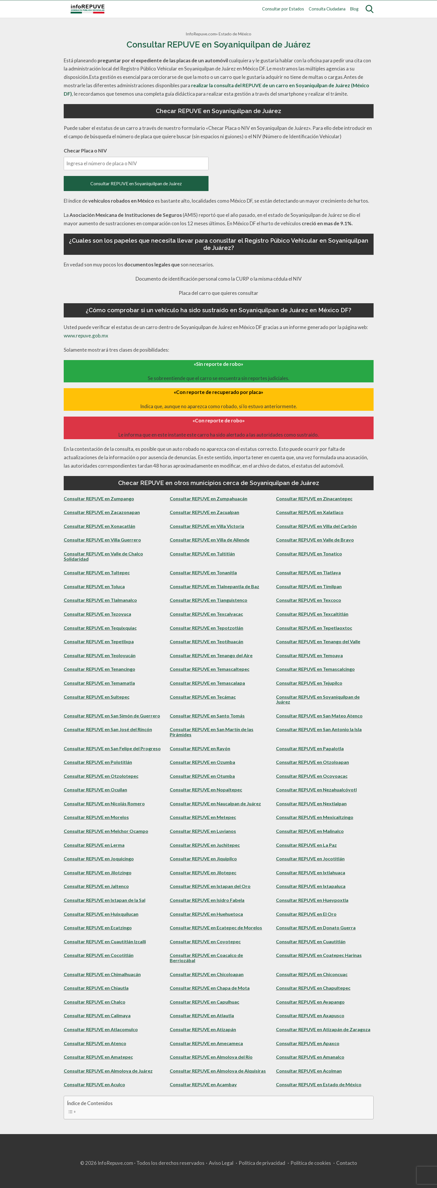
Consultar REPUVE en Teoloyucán (100, 655)
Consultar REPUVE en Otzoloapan (312, 762)
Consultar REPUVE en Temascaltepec (209, 669)
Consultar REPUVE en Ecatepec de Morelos (216, 927)
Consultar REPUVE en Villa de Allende (209, 539)
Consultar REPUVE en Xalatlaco (309, 512)
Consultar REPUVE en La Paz (306, 845)
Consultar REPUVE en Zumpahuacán (208, 498)
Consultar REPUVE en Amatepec (98, 1057)
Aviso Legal (221, 1163)
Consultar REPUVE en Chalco (94, 1001)
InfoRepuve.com (201, 33)
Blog (354, 8)
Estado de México (235, 33)
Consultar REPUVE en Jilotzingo (97, 872)
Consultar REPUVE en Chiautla (96, 988)
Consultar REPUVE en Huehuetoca (206, 914)
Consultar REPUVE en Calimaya (97, 1015)
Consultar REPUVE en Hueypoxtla (312, 900)
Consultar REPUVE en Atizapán (203, 1029)
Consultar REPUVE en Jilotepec (203, 872)
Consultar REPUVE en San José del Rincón (108, 729)
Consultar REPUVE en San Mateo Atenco (319, 715)
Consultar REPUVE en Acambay (203, 1084)
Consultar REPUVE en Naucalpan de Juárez (215, 803)
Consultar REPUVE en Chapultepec (313, 988)
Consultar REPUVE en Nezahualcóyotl (316, 789)
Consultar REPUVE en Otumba (202, 776)
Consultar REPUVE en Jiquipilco (203, 858)
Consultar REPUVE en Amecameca (206, 1043)
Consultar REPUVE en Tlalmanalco (100, 600)
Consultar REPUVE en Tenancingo (99, 669)
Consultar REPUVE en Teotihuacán (206, 641)
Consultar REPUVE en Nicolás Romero (104, 803)
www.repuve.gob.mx (86, 336)
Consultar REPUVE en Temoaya (309, 655)
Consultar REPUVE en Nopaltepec (206, 789)
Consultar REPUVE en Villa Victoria (207, 526)
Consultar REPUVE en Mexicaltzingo (314, 817)
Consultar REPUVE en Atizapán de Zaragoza (323, 1029)
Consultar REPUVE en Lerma (94, 845)
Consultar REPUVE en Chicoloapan (207, 974)
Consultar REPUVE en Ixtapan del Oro (210, 886)
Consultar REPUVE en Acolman (309, 1070)
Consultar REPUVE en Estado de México (318, 1084)
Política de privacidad (262, 1163)
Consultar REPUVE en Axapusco (310, 1015)
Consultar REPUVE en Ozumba (202, 762)
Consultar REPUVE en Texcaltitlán (312, 614)
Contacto (346, 1163)
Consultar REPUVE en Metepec (203, 817)
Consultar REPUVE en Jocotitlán (310, 858)
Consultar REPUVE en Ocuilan (95, 789)
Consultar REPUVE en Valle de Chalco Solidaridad (103, 556)
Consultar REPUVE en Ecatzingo (98, 927)
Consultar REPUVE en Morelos (96, 817)
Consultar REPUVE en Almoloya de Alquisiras (218, 1070)
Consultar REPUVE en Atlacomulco (101, 1029)
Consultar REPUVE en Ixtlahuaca (310, 872)
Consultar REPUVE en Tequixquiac (100, 628)
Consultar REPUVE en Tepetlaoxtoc (314, 628)
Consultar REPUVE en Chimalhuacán (102, 974)
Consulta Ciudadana (327, 8)
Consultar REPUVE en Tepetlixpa (99, 641)
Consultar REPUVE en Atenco (95, 1043)
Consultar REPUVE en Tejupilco (309, 683)
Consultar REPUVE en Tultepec (97, 572)
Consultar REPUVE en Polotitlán (98, 762)
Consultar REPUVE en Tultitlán (202, 553)
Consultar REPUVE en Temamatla (99, 683)
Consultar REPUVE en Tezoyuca (97, 614)
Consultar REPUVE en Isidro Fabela (207, 900)
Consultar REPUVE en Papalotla (310, 748)
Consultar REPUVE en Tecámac (203, 697)
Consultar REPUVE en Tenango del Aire (211, 655)
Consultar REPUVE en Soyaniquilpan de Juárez (136, 183)
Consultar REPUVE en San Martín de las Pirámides (211, 731)
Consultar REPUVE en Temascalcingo (315, 669)
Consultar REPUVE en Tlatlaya (308, 572)
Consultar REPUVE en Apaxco (307, 1043)
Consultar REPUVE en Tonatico (309, 553)
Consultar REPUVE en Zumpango (99, 498)
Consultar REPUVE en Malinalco (310, 831)
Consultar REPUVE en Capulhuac (204, 1001)
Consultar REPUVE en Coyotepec (205, 941)
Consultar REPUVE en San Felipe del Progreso (112, 748)
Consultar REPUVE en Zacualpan (204, 512)
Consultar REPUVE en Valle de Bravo (315, 539)
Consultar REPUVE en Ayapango (310, 1001)
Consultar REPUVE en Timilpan (309, 586)
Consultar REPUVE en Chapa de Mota (210, 988)
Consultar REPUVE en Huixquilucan (101, 914)
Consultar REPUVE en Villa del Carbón (316, 526)
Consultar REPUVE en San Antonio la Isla (319, 729)
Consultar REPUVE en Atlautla (202, 1015)
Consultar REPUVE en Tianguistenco (208, 600)
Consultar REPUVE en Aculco (94, 1084)
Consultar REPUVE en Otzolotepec (101, 776)
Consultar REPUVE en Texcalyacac (206, 614)
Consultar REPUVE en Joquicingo (99, 858)
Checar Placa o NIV (136, 159)
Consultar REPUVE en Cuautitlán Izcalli (105, 941)
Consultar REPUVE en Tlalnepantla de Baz (214, 586)
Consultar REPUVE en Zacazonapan (102, 512)
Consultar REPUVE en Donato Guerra (316, 927)
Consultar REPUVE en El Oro (306, 914)
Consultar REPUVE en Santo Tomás (207, 715)
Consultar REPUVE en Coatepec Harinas (319, 955)
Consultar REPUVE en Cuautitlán (310, 941)
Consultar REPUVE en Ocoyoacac (312, 776)
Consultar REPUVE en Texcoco (308, 600)
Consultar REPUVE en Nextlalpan (311, 803)
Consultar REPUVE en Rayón (200, 748)
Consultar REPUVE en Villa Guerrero (102, 539)
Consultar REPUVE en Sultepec (96, 697)
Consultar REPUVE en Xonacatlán (99, 526)
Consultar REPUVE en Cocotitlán (99, 955)
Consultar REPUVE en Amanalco (310, 1057)
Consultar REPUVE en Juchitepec (205, 845)
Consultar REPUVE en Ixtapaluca (310, 886)
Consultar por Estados (283, 8)
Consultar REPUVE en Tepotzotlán (206, 628)
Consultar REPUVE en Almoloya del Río (211, 1057)
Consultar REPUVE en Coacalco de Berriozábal (206, 957)
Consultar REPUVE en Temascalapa (207, 683)
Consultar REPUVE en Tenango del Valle (318, 641)
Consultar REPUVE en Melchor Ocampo (106, 831)
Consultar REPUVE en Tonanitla (203, 572)
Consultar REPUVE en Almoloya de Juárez (108, 1070)
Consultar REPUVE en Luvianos (203, 831)
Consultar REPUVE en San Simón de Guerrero (112, 715)
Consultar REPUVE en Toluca (94, 586)
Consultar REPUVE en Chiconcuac (312, 974)
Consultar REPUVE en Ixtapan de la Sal (104, 900)
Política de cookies (310, 1163)
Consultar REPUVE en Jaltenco (96, 886)
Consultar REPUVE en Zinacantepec (314, 498)
